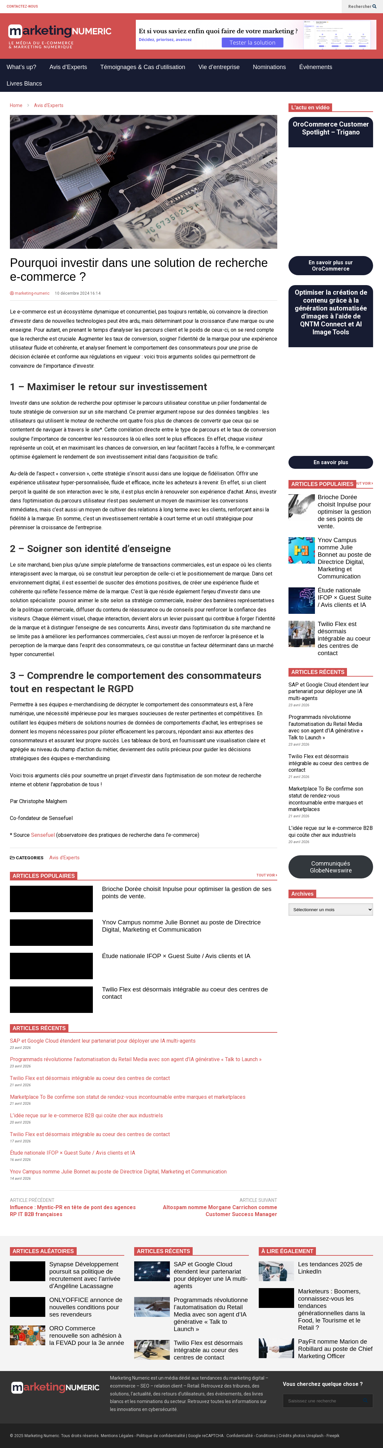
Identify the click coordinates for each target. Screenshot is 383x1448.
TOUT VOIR (266, 875)
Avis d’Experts (68, 67)
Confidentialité (239, 1435)
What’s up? (21, 67)
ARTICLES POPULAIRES (44, 876)
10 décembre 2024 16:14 (77, 293)
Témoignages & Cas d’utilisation (142, 67)
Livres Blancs (24, 83)
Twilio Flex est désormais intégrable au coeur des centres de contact (90, 1078)
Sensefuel (43, 835)
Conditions (266, 1435)
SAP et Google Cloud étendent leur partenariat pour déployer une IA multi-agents (103, 1041)
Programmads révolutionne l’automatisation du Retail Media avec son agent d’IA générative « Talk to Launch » (136, 1059)
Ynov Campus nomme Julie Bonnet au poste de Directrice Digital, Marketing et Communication (181, 926)
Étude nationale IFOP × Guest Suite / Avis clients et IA (176, 955)
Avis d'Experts (64, 858)
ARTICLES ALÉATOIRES (43, 1251)
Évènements (315, 67)
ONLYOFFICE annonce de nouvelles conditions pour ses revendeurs (85, 1307)
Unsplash (315, 1435)
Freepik (332, 1435)
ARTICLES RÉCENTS (163, 1251)
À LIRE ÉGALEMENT (287, 1251)
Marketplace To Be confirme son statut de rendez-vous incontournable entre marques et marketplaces (128, 1097)
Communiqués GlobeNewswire (331, 867)
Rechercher (362, 6)
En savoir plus (331, 462)
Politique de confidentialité (160, 1435)
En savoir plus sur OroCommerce (331, 265)
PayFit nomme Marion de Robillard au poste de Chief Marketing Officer (335, 1348)
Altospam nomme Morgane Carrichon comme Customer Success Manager (220, 1210)
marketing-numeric (30, 293)
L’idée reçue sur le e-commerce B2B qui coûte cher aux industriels (86, 1115)
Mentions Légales (117, 1435)
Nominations (269, 67)
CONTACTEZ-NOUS (22, 6)
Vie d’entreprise (219, 67)
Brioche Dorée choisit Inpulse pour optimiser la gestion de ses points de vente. (344, 512)
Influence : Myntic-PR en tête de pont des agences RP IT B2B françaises (73, 1210)
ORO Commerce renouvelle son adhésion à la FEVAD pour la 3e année (86, 1335)
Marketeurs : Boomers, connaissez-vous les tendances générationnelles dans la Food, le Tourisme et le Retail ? (331, 1309)
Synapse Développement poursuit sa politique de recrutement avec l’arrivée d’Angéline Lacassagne (84, 1275)
